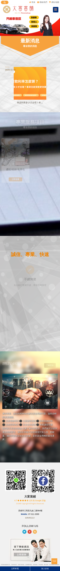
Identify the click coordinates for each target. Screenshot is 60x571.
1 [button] (54, 33)
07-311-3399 (33, 514)
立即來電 (15, 568)
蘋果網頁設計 (30, 518)
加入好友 (45, 568)
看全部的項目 (30, 126)
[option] (30, 25)
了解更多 (50, 364)
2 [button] (58, 33)
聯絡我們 (43, 2)
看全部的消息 (30, 46)
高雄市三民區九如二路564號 (30, 511)
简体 (33, 2)
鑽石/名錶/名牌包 (15, 170)
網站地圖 (55, 2)
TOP (54, 561)
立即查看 (15, 180)
